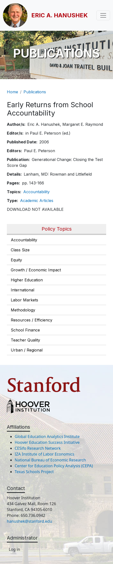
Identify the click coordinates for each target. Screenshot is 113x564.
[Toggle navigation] (103, 15)
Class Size (20, 249)
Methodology (23, 310)
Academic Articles (36, 200)
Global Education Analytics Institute (47, 436)
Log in (14, 549)
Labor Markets (24, 300)
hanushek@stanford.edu (29, 521)
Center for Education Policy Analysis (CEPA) (54, 465)
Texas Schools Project (34, 471)
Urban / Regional (27, 350)
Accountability (24, 239)
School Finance (25, 330)
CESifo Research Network (38, 448)
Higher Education (27, 279)
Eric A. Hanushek (59, 15)
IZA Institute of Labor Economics (44, 454)
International (22, 289)
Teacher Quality (25, 340)
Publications (34, 91)
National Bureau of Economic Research (50, 460)
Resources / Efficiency (31, 320)
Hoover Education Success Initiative (47, 442)
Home (12, 91)
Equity (16, 259)
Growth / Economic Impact (36, 269)
